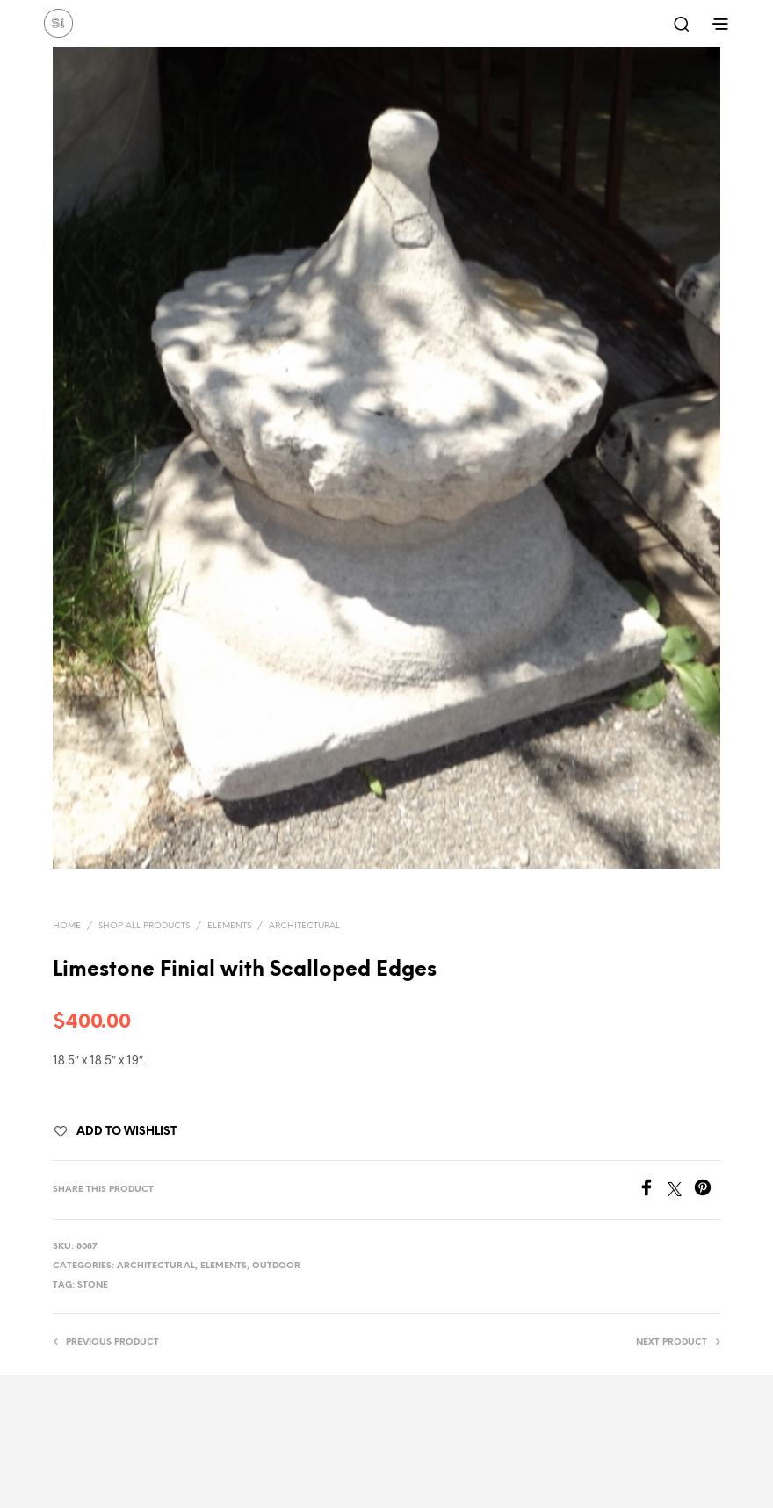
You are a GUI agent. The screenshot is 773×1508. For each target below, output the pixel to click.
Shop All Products (144, 926)
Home (67, 926)
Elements (229, 926)
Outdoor (276, 1266)
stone (92, 1285)
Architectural (304, 926)
